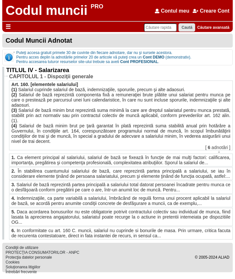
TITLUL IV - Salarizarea (37, 70)
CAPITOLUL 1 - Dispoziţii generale (51, 76)
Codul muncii (46, 10)
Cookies (12, 262)
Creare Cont (211, 11)
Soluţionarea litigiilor (22, 267)
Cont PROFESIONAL (139, 61)
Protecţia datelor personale (28, 257)
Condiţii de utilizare (21, 247)
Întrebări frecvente (21, 272)
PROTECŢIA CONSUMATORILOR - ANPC (42, 252)
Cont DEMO (154, 57)
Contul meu (172, 11)
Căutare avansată (213, 27)
